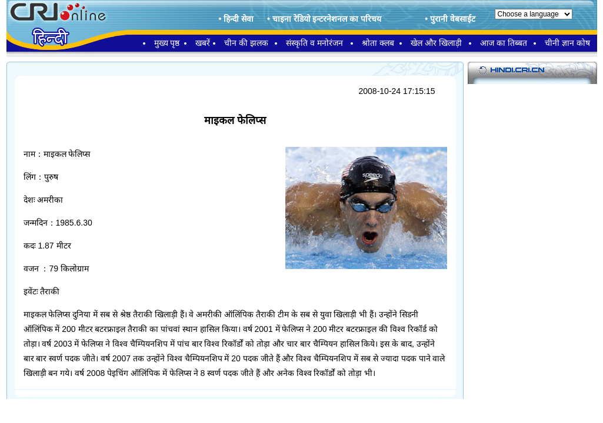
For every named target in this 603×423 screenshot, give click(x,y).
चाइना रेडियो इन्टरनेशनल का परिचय (327, 19)
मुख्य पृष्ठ (167, 43)
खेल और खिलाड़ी (436, 43)
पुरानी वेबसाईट (452, 19)
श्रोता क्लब (378, 43)
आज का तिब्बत (503, 43)
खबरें (202, 43)
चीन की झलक (246, 43)
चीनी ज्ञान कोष (567, 43)
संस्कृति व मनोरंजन (314, 43)
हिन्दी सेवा (239, 19)
